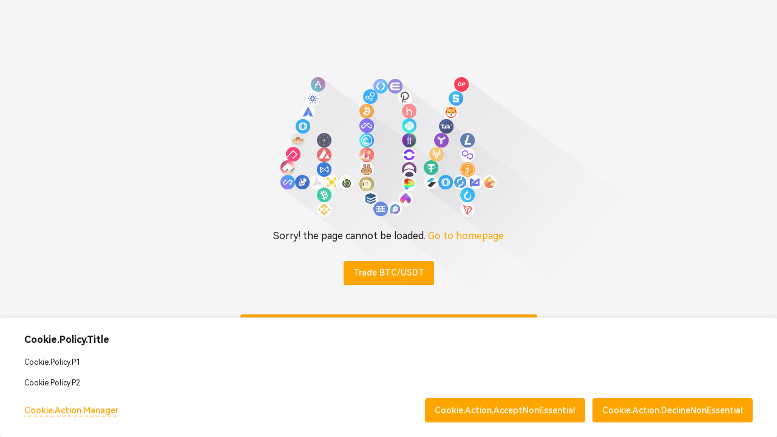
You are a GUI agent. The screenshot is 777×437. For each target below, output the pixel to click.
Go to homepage (466, 236)
